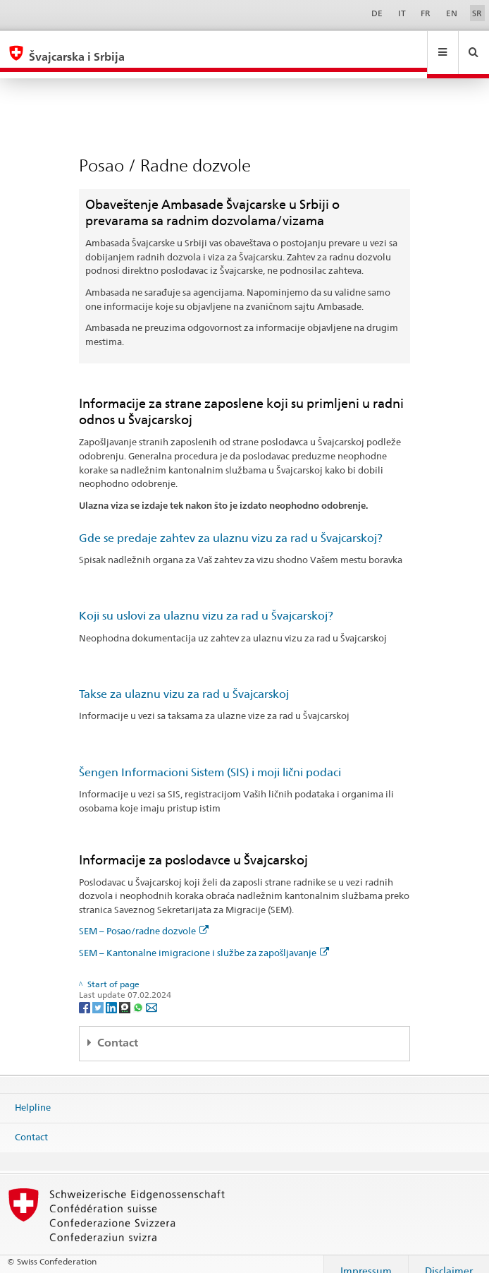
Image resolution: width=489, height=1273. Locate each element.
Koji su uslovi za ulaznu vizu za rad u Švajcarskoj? (206, 602)
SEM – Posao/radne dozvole (144, 917)
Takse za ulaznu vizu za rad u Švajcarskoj (184, 680)
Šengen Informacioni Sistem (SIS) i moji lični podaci (210, 759)
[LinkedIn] (112, 993)
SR (477, 13)
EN (451, 13)
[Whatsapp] (139, 993)
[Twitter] (99, 993)
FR (426, 13)
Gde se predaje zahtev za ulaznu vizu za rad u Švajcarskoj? (231, 524)
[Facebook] (85, 993)
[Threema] (125, 993)
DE (377, 13)
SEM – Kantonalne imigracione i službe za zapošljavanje (204, 939)
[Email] (151, 993)
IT (402, 13)
